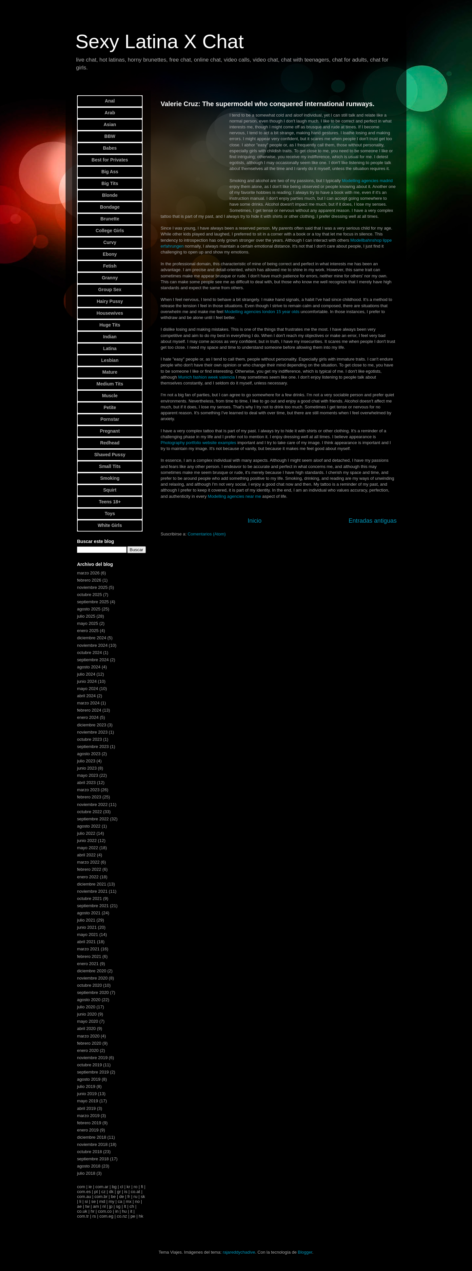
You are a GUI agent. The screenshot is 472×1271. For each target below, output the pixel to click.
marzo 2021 (88, 948)
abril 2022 (86, 854)
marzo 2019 (88, 1115)
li (80, 1201)
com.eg (106, 1216)
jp (110, 1206)
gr (119, 1191)
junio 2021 (87, 927)
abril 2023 (86, 782)
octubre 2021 (89, 898)
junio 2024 (87, 681)
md (102, 1201)
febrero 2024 (89, 710)
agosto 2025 (89, 609)
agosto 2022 (89, 826)
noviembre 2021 (92, 891)
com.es (84, 1191)
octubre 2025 (89, 594)
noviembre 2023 (92, 732)
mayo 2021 (87, 934)
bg (114, 1186)
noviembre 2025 (92, 587)
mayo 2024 (87, 688)
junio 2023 (87, 768)
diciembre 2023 (91, 724)
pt (96, 1191)
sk (143, 1196)
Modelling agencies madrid (367, 180)
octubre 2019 (89, 1064)
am (96, 1206)
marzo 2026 (88, 572)
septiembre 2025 (93, 601)
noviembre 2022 (92, 804)
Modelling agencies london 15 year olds (262, 311)
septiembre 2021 (93, 905)
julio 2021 (86, 920)
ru (135, 1196)
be (113, 1196)
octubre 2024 (89, 652)
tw (87, 1206)
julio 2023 (86, 760)
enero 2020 (88, 1050)
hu (124, 1211)
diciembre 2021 (91, 884)
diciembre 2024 (91, 637)
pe (132, 1216)
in (116, 1211)
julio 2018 (86, 1173)
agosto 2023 (89, 753)
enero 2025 (88, 630)
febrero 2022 (89, 869)
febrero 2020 (89, 1043)
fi (142, 1186)
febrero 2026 (89, 580)
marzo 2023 (88, 789)
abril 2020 (86, 1028)
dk (111, 1191)
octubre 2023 (89, 739)
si (86, 1201)
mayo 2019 (87, 1100)
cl (121, 1186)
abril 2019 (86, 1108)
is (125, 1191)
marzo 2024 (88, 703)
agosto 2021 (89, 912)
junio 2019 (87, 1093)
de (121, 1196)
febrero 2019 (89, 1122)
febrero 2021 (89, 956)
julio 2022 (86, 833)
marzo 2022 (88, 862)
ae (79, 1206)
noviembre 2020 (92, 978)
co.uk (82, 1211)
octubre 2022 (89, 811)
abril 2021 (86, 941)
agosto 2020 (89, 999)
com (81, 1186)
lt (125, 1206)
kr (128, 1186)
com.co (105, 1211)
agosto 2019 (89, 1079)
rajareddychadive (239, 1252)
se (93, 1201)
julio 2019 (86, 1086)
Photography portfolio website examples (198, 442)
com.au (84, 1196)
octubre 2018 (89, 1151)
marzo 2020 (88, 1036)
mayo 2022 (87, 847)
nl (104, 1206)
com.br (101, 1196)
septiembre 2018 (93, 1158)
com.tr (83, 1216)
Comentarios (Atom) (206, 534)
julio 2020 (86, 1006)
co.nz (122, 1216)
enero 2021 (88, 963)
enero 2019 (88, 1130)
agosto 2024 (89, 666)
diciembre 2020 (91, 970)
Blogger (305, 1252)
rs (94, 1216)
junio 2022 (87, 840)
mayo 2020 (87, 1021)
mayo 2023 (87, 775)
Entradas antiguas (372, 520)
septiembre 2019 (93, 1072)
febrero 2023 (89, 796)
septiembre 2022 (93, 818)
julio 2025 (86, 616)
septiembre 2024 (93, 659)
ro (136, 1186)
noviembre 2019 (92, 1057)
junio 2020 (87, 1014)
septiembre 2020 (93, 992)
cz (103, 1191)
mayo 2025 (87, 623)
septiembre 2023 (93, 746)
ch (131, 1206)
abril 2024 (86, 695)
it (131, 1211)
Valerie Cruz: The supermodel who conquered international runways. (267, 103)
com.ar (101, 1186)
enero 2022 (88, 876)
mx (128, 1201)
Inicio (254, 520)
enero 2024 (88, 717)
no (137, 1201)
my (111, 1201)
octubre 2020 (89, 985)
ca (120, 1201)
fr (129, 1196)
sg (118, 1206)
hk (141, 1216)
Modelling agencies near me (234, 496)
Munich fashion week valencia (206, 377)
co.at (135, 1191)
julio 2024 (86, 674)
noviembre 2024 (92, 645)
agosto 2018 (89, 1166)
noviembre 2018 (92, 1144)
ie (90, 1186)
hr (93, 1211)
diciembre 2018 (91, 1137)
